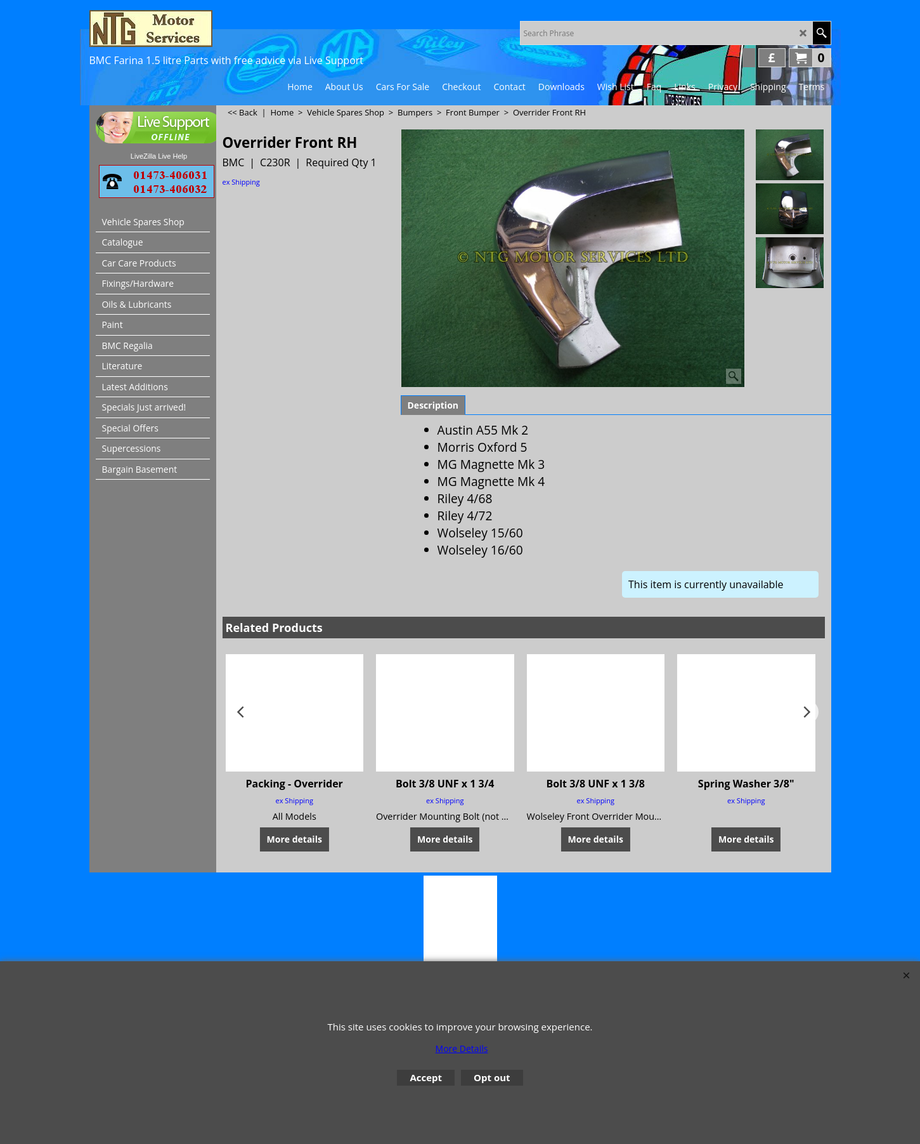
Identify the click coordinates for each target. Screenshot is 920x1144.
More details (294, 838)
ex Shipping (241, 182)
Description (433, 405)
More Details (462, 1048)
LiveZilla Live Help (159, 156)
